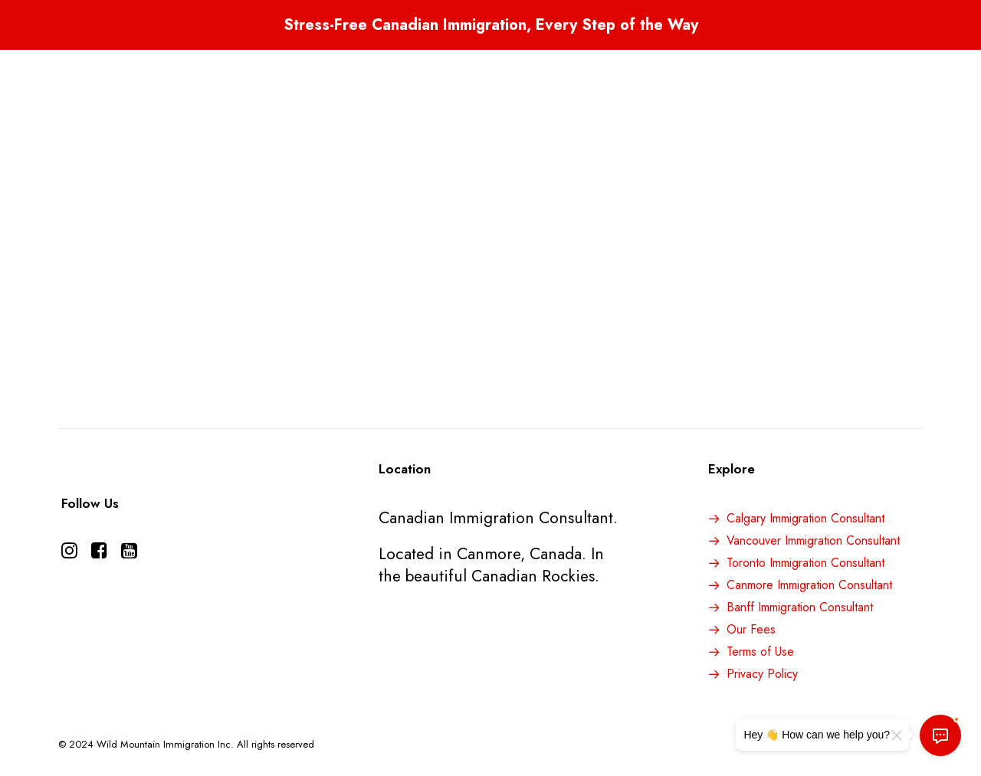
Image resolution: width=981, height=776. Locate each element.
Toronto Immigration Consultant (805, 562)
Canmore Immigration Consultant (809, 585)
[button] (69, 553)
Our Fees (751, 629)
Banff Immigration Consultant (800, 607)
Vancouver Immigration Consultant (813, 540)
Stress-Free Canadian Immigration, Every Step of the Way (491, 25)
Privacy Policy (762, 674)
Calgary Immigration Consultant (805, 518)
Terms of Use (760, 651)
